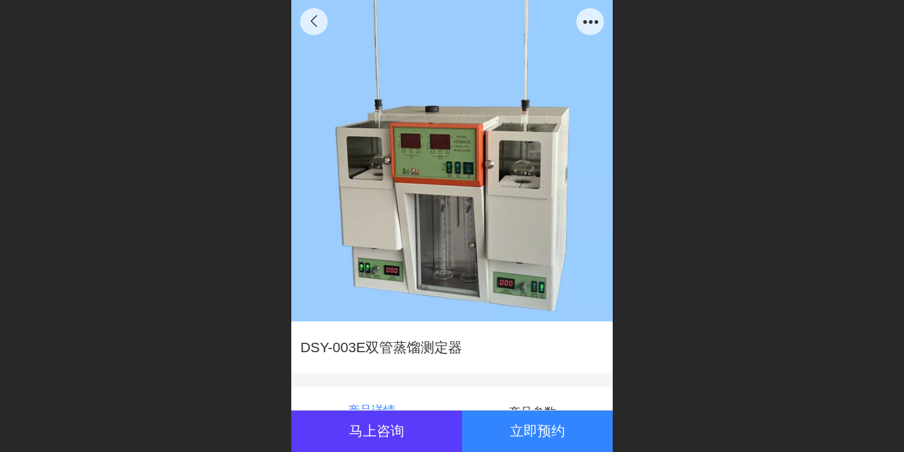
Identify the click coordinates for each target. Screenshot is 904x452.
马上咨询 (376, 431)
